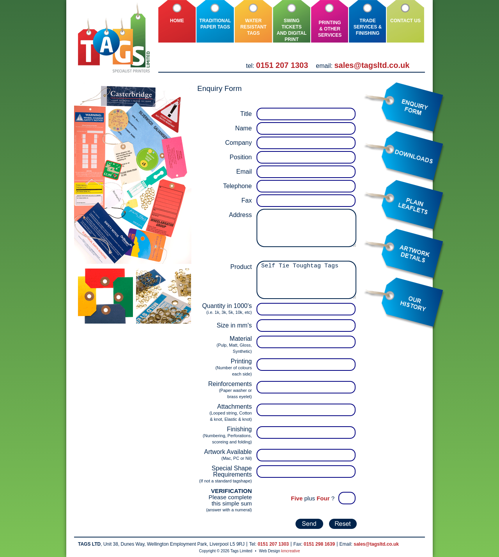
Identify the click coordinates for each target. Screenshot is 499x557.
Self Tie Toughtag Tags (306, 280)
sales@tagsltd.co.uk (371, 65)
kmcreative (290, 551)
